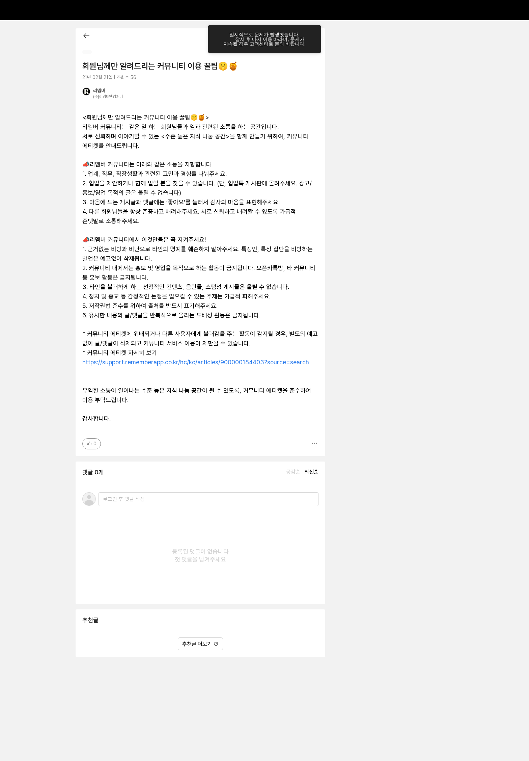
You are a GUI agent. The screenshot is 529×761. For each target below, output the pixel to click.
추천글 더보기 (200, 644)
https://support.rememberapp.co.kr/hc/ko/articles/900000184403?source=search (195, 362)
